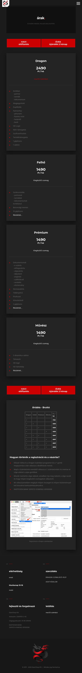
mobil (11, 589)
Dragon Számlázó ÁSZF (56, 577)
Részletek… (17, 214)
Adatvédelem (52, 581)
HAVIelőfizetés (24, 42)
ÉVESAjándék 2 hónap (58, 42)
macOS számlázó (52, 612)
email (11, 577)
